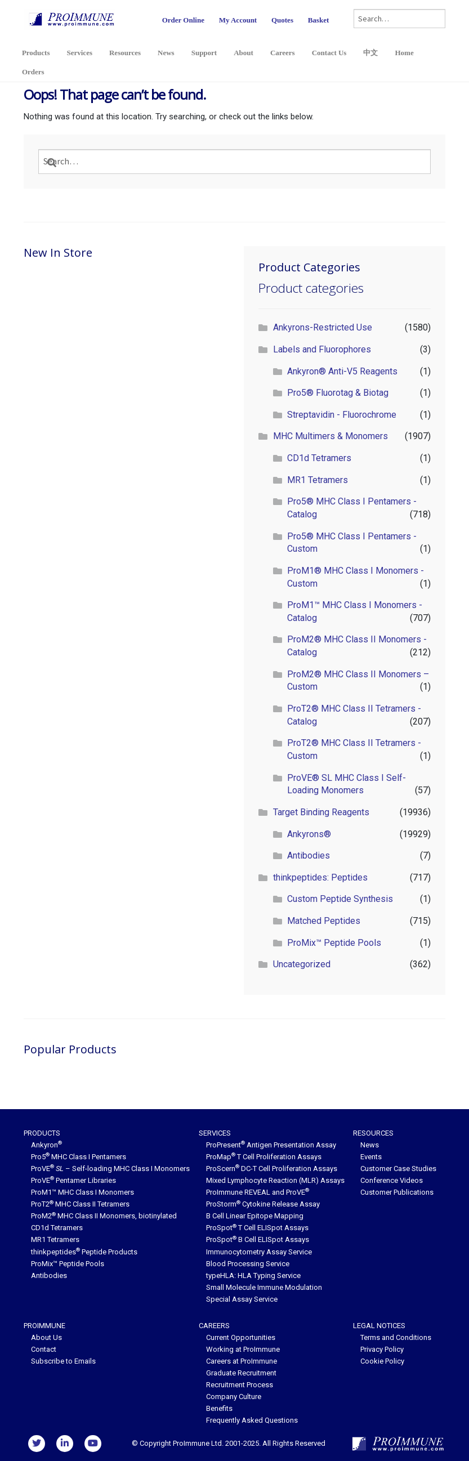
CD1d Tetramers (319, 458)
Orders (33, 72)
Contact (43, 1349)
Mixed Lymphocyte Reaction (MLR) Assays (275, 1180)
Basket (318, 20)
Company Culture (233, 1396)
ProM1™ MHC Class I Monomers (82, 1192)
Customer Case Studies (398, 1168)
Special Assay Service (242, 1299)
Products (36, 52)
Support (204, 52)
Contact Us (329, 52)
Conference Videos (391, 1180)
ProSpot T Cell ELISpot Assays (257, 1227)
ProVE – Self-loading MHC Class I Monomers (110, 1168)
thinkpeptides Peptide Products (84, 1252)
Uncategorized (301, 964)
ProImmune (44, 1325)
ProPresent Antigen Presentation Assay (271, 1145)
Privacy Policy (382, 1349)
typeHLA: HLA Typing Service (253, 1275)
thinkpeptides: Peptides (320, 877)
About (243, 52)
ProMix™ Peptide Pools (334, 942)
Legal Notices (379, 1325)
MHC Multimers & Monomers (330, 436)
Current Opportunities (240, 1337)
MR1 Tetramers (317, 480)
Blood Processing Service (247, 1263)
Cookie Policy (382, 1361)
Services (79, 52)
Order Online (183, 20)
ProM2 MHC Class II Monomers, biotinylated (104, 1216)
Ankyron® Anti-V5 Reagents (342, 371)
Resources (125, 52)
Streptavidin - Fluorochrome (341, 414)
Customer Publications (397, 1192)
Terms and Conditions (395, 1337)
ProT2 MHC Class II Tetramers (80, 1204)
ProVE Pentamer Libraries (73, 1180)
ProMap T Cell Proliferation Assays (263, 1156)
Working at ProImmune (243, 1349)
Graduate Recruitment (241, 1373)
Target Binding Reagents (321, 812)
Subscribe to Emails (63, 1361)
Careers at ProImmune (241, 1361)
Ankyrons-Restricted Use (322, 327)
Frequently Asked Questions (252, 1420)
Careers (282, 52)
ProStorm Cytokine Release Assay (263, 1204)
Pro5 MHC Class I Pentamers (78, 1156)
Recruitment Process (239, 1384)
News (166, 52)
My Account (238, 20)
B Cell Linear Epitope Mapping (254, 1216)
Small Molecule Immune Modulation (264, 1287)
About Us (46, 1337)
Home (404, 52)
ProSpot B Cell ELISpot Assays (257, 1239)
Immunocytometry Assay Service (259, 1252)
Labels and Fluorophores (322, 349)
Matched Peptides (323, 920)
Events (371, 1156)
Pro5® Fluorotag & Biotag (337, 392)
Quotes (282, 20)
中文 (370, 52)
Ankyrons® (309, 834)
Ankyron (46, 1145)
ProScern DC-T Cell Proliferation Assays (271, 1168)
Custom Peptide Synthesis (340, 898)
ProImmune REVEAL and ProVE (257, 1192)
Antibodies (308, 855)
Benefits (219, 1408)
